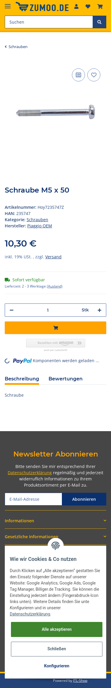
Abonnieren (84, 499)
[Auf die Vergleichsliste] (78, 74)
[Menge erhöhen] (99, 310)
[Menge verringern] (11, 310)
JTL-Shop (80, 680)
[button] (76, 6)
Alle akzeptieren (57, 629)
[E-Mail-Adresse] (33, 499)
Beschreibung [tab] (22, 379)
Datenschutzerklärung (30, 472)
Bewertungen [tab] (66, 379)
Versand (53, 257)
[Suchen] (49, 22)
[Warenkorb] (100, 6)
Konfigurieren (56, 666)
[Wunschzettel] (88, 6)
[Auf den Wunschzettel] (93, 74)
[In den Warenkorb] (55, 327)
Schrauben (37, 219)
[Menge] (48, 310)
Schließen (56, 648)
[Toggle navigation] (8, 3)
